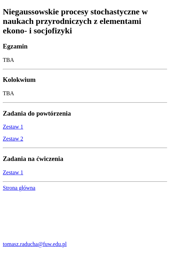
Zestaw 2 (13, 139)
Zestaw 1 (13, 127)
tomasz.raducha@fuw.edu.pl (35, 244)
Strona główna (19, 188)
